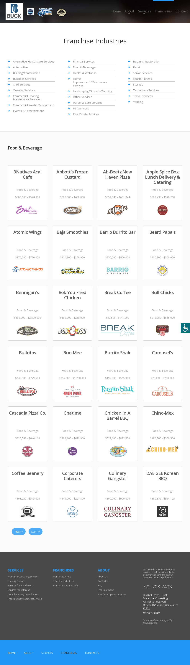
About (129, 11)
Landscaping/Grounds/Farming (92, 91)
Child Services (21, 84)
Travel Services (143, 96)
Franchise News (106, 590)
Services (144, 11)
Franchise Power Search (65, 585)
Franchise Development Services (25, 598)
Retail (136, 67)
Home (116, 11)
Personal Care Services (87, 102)
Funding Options (16, 581)
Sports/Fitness (142, 79)
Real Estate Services (86, 114)
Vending (138, 102)
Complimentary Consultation (23, 594)
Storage (138, 84)
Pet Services (81, 108)
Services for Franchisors (20, 585)
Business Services (24, 79)
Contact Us (103, 581)
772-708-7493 (157, 586)
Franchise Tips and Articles (112, 594)
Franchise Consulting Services (23, 576)
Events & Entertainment (28, 111)
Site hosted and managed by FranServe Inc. (157, 621)
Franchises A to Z (62, 576)
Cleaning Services (24, 90)
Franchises (163, 11)
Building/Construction (26, 73)
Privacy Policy (151, 612)
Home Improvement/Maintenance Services (90, 82)
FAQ (100, 585)
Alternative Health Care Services (33, 61)
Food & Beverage (84, 67)
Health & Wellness (84, 73)
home (12, 653)
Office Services (82, 97)
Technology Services (146, 90)
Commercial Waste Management (34, 105)
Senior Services (143, 73)
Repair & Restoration (146, 61)
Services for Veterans (19, 590)
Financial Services (84, 61)
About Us (103, 576)
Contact (182, 11)
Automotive (20, 67)
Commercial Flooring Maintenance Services (27, 97)
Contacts (92, 653)
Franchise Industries (63, 581)
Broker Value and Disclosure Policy (160, 606)
